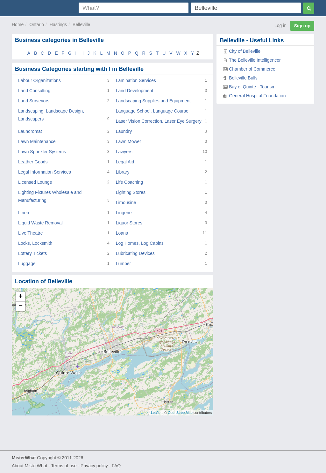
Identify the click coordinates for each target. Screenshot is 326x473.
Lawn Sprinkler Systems (42, 151)
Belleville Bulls (243, 77)
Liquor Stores (129, 222)
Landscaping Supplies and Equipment (153, 100)
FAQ (116, 465)
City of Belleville (244, 51)
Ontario (36, 24)
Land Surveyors (33, 100)
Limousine (126, 202)
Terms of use (63, 465)
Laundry (124, 131)
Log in (280, 25)
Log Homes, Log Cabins (140, 243)
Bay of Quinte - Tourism (252, 86)
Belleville (81, 24)
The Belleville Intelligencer (255, 60)
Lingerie (124, 212)
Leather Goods (33, 161)
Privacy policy (94, 465)
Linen (23, 212)
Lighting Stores (130, 192)
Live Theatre (30, 233)
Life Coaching (129, 182)
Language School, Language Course (152, 110)
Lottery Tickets (32, 253)
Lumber (123, 263)
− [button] (20, 306)
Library (123, 172)
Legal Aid (125, 161)
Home (18, 24)
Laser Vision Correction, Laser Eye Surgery (159, 121)
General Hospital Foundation (257, 95)
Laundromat (30, 131)
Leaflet (156, 413)
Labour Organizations (39, 80)
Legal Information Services (44, 172)
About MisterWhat (29, 465)
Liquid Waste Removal (40, 222)
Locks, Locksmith (35, 243)
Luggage (27, 263)
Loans (122, 233)
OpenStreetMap (180, 413)
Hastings (58, 24)
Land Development (134, 90)
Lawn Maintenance (37, 141)
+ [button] (20, 297)
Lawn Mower (128, 141)
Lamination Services (136, 80)
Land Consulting (34, 90)
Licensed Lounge (35, 182)
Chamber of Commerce (252, 69)
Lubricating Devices (135, 253)
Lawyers (124, 151)
